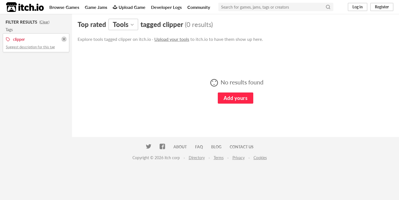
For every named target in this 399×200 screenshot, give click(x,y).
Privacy (238, 157)
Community (198, 7)
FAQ (199, 146)
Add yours (235, 98)
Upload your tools (171, 39)
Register (382, 6)
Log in (357, 6)
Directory (197, 157)
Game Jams (96, 7)
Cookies (260, 157)
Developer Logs (166, 7)
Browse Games (64, 7)
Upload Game (129, 7)
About (180, 146)
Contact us (242, 146)
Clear (44, 22)
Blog (216, 146)
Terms (219, 157)
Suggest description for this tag (30, 47)
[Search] (328, 7)
